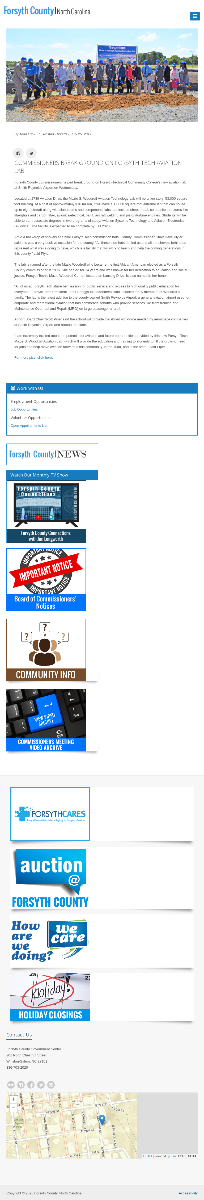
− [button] (13, 1108)
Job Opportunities (24, 409)
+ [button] (13, 1100)
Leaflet (147, 1156)
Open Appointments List (29, 426)
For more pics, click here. (33, 357)
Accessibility (188, 1193)
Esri (173, 1156)
